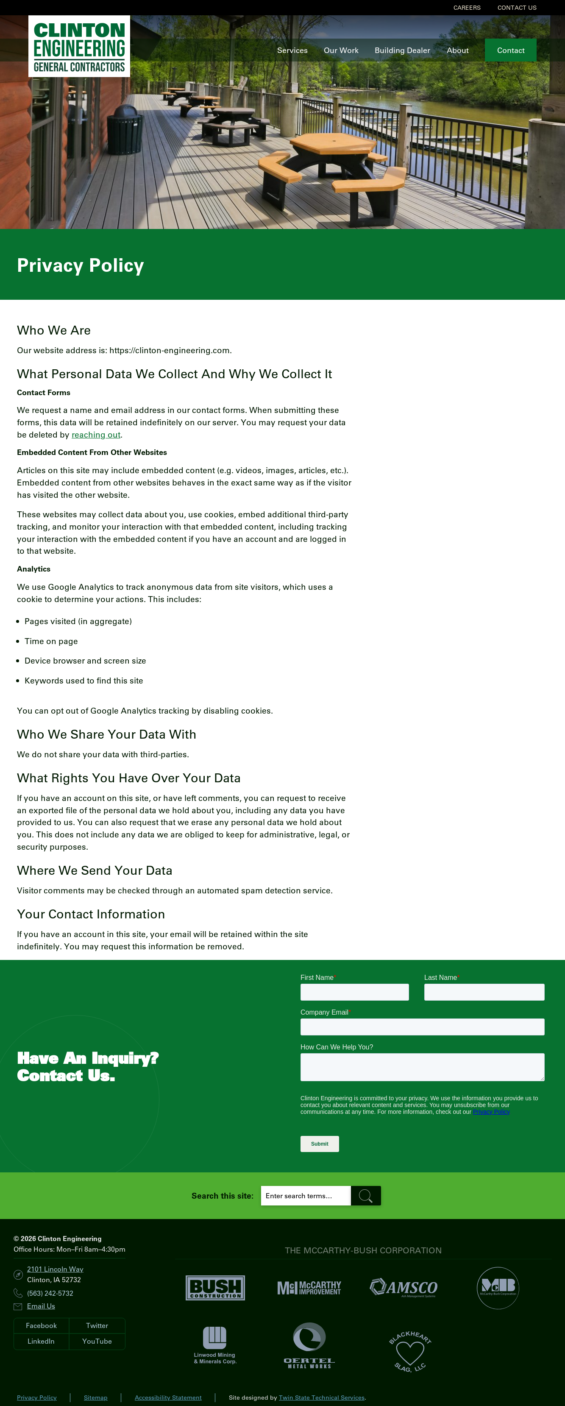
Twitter (97, 1325)
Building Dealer (402, 50)
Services (292, 50)
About (458, 50)
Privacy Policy (37, 1397)
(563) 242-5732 (50, 1293)
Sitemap (96, 1397)
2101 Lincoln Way (55, 1268)
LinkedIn (41, 1340)
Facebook (41, 1325)
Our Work (341, 50)
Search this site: (222, 1195)
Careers (467, 7)
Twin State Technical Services (322, 1397)
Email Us (41, 1305)
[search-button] (366, 1196)
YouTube (97, 1340)
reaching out (96, 434)
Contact (511, 50)
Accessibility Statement (168, 1397)
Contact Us (517, 7)
